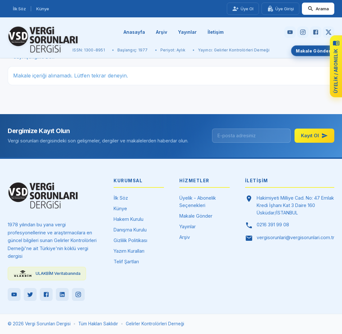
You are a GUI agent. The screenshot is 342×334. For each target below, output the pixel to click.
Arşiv (161, 32)
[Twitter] (30, 294)
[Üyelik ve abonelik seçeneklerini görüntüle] (336, 66)
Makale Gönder (313, 50)
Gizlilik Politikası (130, 240)
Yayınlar (187, 32)
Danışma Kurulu (130, 229)
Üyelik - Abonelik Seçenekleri (197, 201)
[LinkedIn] (62, 294)
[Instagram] (78, 294)
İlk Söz (19, 8)
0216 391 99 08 (273, 224)
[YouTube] (14, 294)
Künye (42, 8)
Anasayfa (134, 32)
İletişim (216, 32)
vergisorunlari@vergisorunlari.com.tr (295, 237)
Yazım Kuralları (129, 251)
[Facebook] (46, 294)
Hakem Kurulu (128, 219)
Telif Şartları (126, 261)
